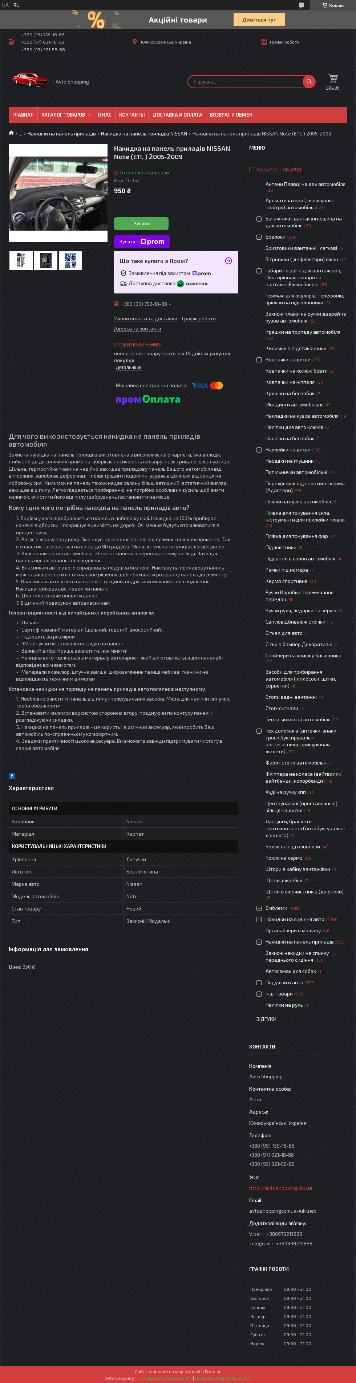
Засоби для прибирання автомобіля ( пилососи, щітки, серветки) (301, 679)
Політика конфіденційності (223, 1377)
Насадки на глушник (289, 461)
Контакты (132, 115)
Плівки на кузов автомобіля (298, 501)
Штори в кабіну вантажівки (298, 869)
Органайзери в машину (293, 930)
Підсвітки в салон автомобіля (300, 558)
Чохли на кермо (284, 858)
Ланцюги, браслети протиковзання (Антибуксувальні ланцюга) (305, 828)
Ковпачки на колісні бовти (297, 371)
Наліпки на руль (284, 1005)
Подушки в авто (284, 982)
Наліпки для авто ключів (294, 427)
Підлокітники (281, 547)
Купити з (142, 242)
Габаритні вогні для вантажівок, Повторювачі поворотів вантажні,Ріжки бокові (303, 277)
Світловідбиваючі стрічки (295, 622)
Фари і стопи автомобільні (297, 762)
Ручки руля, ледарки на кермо (301, 610)
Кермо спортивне (287, 581)
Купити (141, 223)
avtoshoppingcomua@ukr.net (282, 1211)
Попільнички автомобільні (296, 472)
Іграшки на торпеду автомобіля (303, 332)
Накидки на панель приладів (62, 133)
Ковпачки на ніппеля (290, 382)
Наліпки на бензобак (290, 438)
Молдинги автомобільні (294, 404)
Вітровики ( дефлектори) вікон (302, 259)
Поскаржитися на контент (165, 1377)
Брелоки (276, 237)
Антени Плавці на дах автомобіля (305, 184)
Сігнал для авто (284, 633)
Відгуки (266, 1019)
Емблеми (276, 908)
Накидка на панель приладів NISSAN (144, 133)
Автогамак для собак (291, 971)
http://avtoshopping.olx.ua (280, 1188)
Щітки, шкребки (284, 880)
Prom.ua (213, 1371)
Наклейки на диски (288, 449)
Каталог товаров (63, 115)
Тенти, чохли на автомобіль (298, 719)
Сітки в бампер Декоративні (299, 644)
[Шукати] (309, 81)
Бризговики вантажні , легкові (301, 248)
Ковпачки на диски (288, 359)
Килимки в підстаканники (296, 348)
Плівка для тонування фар (297, 536)
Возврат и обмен (231, 115)
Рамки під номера (287, 570)
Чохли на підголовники (293, 846)
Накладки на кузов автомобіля (302, 416)
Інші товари (279, 993)
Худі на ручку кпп (286, 792)
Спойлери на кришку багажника (303, 655)
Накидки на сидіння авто (295, 919)
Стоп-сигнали (282, 708)
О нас (105, 115)
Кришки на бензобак (290, 393)
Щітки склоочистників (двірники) (305, 891)
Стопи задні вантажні (291, 697)
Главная (23, 115)
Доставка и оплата (177, 115)
